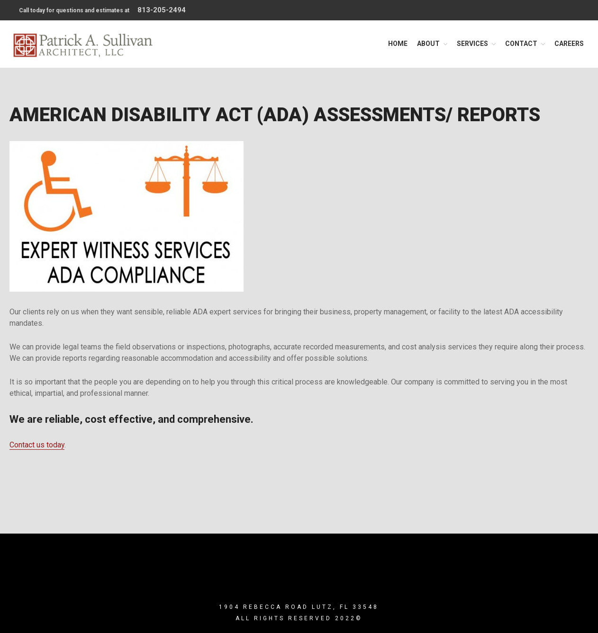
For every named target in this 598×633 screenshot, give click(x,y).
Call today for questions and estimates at (102, 10)
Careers (569, 43)
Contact (521, 43)
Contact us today (36, 444)
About (428, 43)
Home (398, 43)
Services (472, 43)
